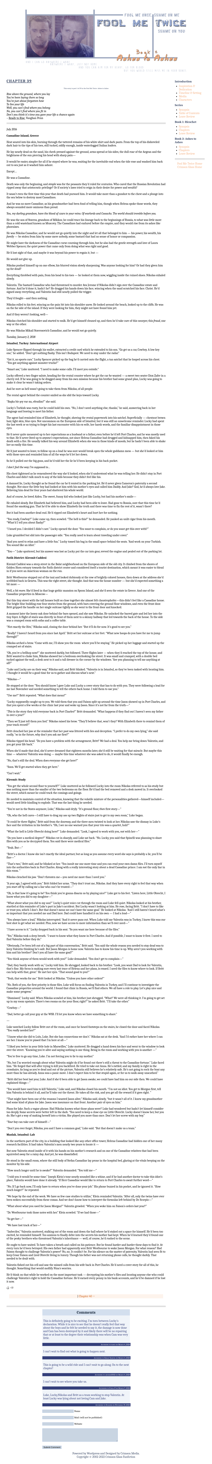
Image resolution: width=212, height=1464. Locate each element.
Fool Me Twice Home (189, 163)
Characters (185, 100)
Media (183, 96)
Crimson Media (130, 1456)
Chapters (184, 130)
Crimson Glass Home (189, 167)
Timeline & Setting (190, 93)
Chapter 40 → (87, 1296)
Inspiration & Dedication (187, 87)
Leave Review (187, 116)
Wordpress (93, 1456)
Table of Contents (189, 113)
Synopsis (184, 109)
